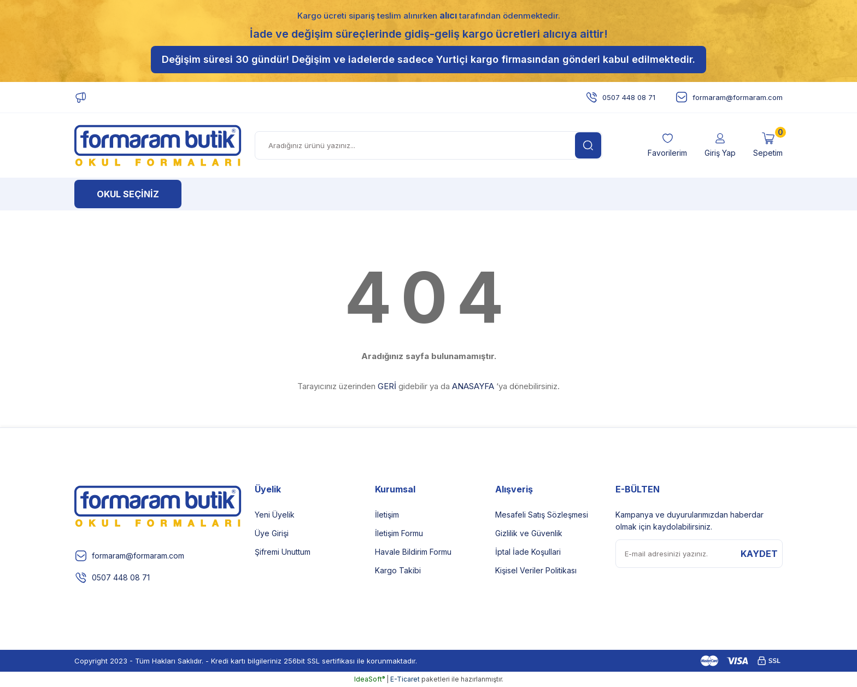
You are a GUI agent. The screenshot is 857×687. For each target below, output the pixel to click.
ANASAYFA (473, 386)
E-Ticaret (405, 679)
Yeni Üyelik (275, 514)
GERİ (387, 386)
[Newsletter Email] (699, 553)
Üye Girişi (272, 533)
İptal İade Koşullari (528, 551)
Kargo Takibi (398, 570)
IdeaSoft (369, 679)
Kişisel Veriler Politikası (536, 570)
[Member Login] (720, 145)
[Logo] (158, 145)
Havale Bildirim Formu (413, 551)
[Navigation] (127, 194)
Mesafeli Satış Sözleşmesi (541, 514)
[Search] (428, 145)
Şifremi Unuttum (282, 551)
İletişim (387, 514)
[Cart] (768, 145)
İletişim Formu (399, 533)
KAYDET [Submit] (759, 553)
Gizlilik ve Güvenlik (528, 533)
